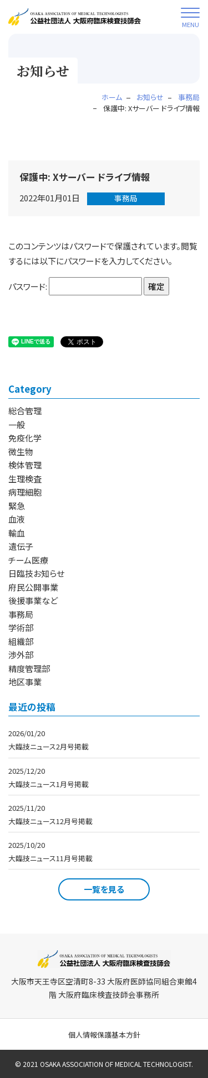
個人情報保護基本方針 (104, 1034)
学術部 (20, 627)
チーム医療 (28, 560)
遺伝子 (20, 546)
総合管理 (25, 410)
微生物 (20, 451)
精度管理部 (29, 668)
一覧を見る (104, 889)
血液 (16, 519)
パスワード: (75, 286)
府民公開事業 (33, 587)
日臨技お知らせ (36, 573)
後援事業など (33, 600)
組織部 (20, 641)
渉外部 (20, 654)
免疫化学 (25, 438)
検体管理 (25, 465)
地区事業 (25, 682)
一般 (16, 424)
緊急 (16, 506)
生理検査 (25, 479)
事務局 (126, 198)
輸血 (16, 533)
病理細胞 (25, 492)
